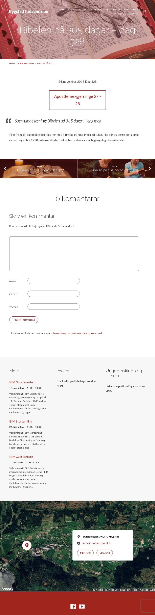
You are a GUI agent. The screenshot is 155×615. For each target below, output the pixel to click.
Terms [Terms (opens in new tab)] (151, 590)
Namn (13, 281)
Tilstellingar (65, 9)
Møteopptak (112, 9)
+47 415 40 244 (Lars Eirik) (97, 543)
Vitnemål (120, 14)
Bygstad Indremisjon (28, 11)
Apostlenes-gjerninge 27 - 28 (77, 100)
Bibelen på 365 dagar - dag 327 (40, 170)
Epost (13, 294)
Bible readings (26, 63)
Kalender (95, 9)
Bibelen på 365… (45, 63)
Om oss (82, 9)
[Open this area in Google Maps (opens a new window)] (7, 588)
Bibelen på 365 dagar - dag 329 (114, 170)
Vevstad (13, 307)
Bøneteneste (132, 9)
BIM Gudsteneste (21, 382)
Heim (12, 63)
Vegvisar (105, 553)
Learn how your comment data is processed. (77, 333)
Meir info (85, 553)
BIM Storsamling (20, 421)
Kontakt (134, 14)
